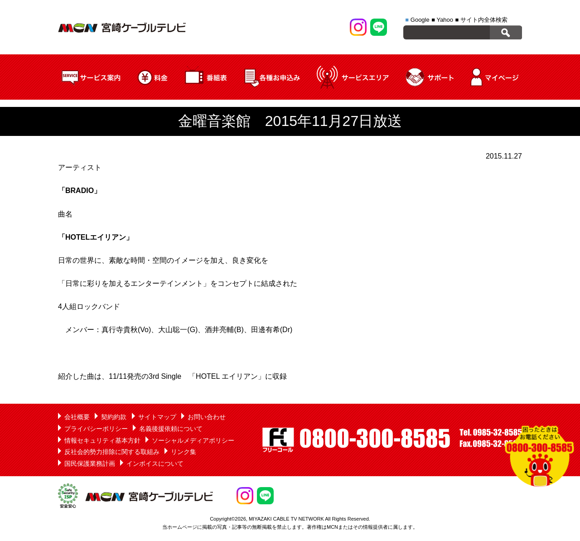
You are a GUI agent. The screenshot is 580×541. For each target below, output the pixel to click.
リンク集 (183, 451)
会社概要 (77, 416)
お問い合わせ (207, 416)
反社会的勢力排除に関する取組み (112, 451)
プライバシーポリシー (96, 428)
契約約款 (113, 416)
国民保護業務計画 (89, 463)
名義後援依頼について (171, 428)
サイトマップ (157, 416)
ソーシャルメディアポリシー (193, 440)
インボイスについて (155, 463)
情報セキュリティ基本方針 (102, 440)
